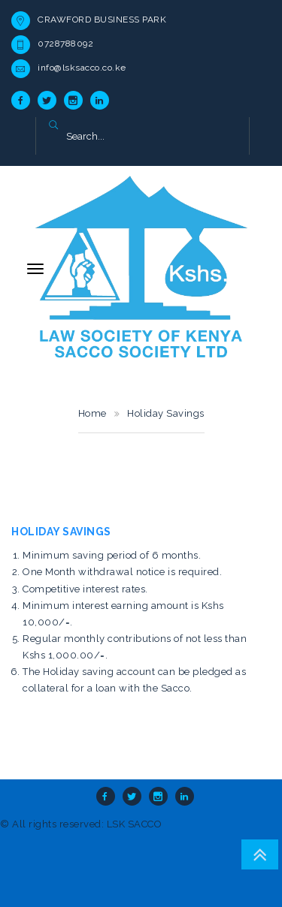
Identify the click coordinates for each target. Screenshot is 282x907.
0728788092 (65, 43)
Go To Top (259, 854)
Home (92, 413)
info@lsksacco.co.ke (82, 67)
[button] (53, 126)
